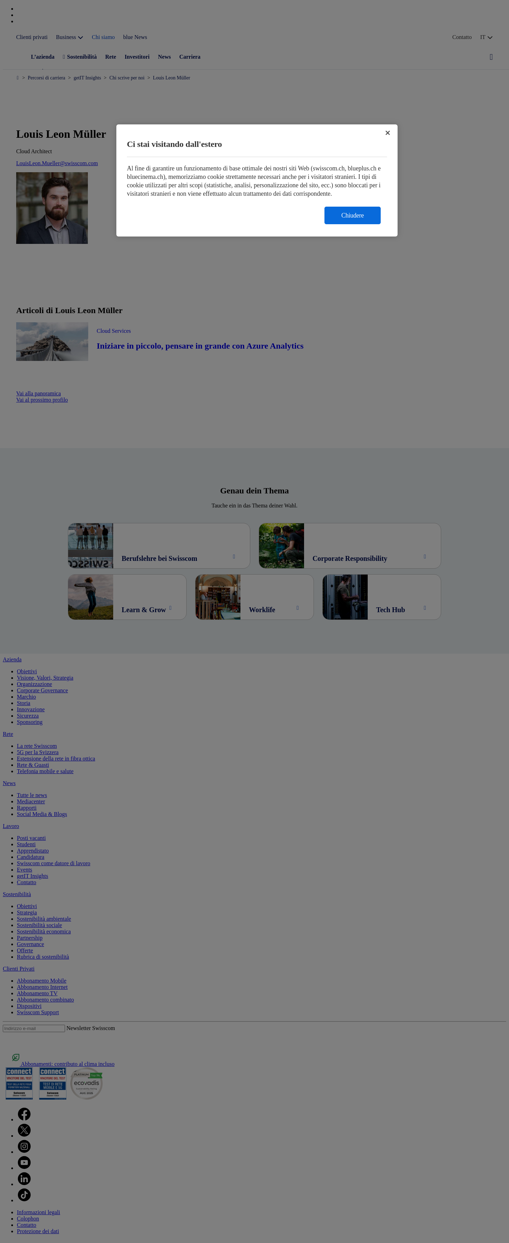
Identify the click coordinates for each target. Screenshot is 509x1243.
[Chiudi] (387, 133)
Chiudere (352, 215)
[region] (257, 180)
